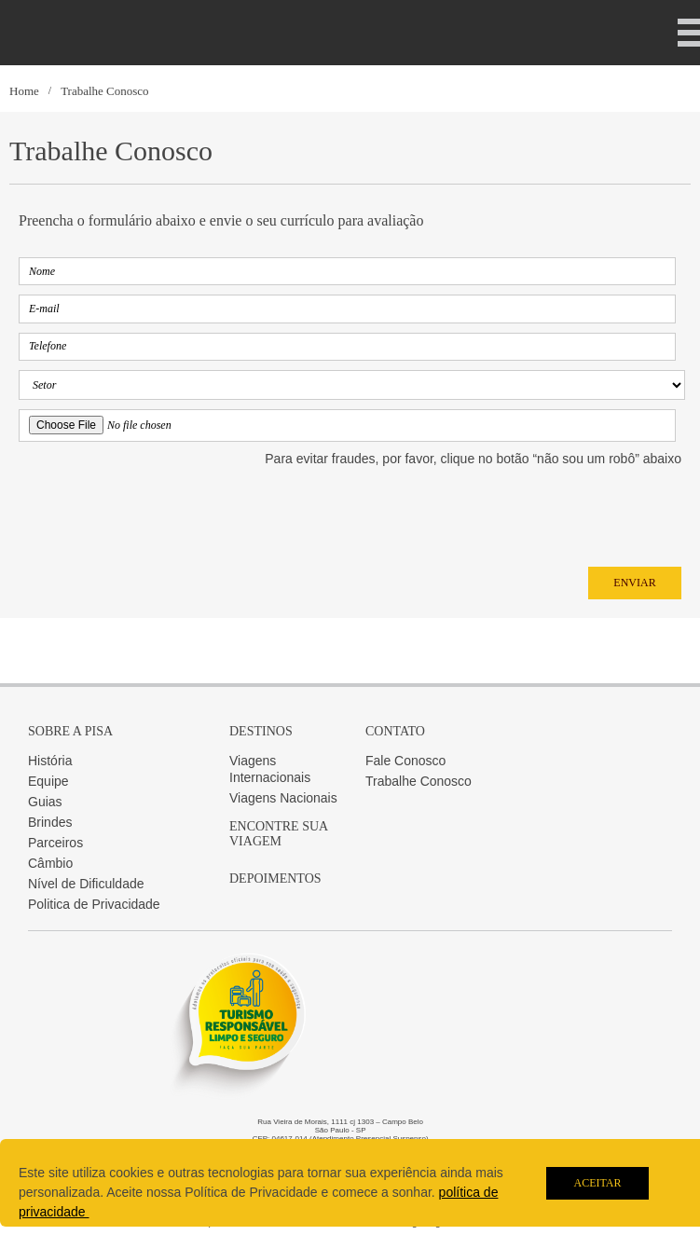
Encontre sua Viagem (278, 833)
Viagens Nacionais (283, 797)
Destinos (261, 731)
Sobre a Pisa (70, 731)
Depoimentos (275, 878)
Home (24, 91)
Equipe (48, 781)
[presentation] (160, 511)
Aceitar (597, 1182)
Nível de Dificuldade (86, 883)
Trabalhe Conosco (105, 91)
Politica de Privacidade (94, 904)
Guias (45, 801)
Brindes (50, 822)
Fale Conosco (405, 760)
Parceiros (55, 842)
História (50, 760)
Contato (395, 731)
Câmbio (50, 863)
